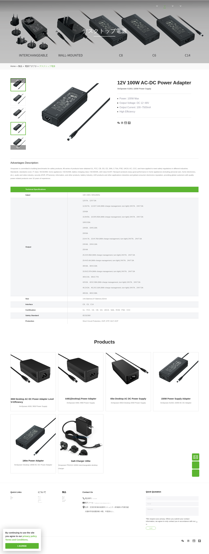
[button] (18, 147)
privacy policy (30, 536)
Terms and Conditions (16, 540)
